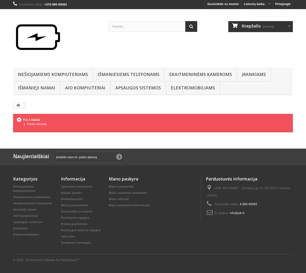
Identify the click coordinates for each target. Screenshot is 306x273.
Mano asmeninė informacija (129, 205)
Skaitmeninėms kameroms (200, 74)
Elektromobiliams (193, 88)
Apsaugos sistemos (138, 88)
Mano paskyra (123, 179)
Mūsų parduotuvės (75, 205)
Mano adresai (119, 199)
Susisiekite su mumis (223, 4)
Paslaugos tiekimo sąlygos (81, 230)
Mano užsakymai (121, 186)
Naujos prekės (71, 193)
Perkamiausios (72, 199)
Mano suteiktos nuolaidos (128, 193)
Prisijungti (282, 4)
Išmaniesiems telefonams (128, 74)
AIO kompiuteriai (85, 88)
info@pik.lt (237, 213)
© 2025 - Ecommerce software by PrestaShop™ (46, 260)
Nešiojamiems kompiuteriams (53, 74)
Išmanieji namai (36, 88)
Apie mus (68, 236)
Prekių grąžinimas (74, 224)
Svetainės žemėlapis (76, 242)
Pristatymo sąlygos (75, 218)
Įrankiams (254, 74)
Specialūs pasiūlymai (77, 186)
